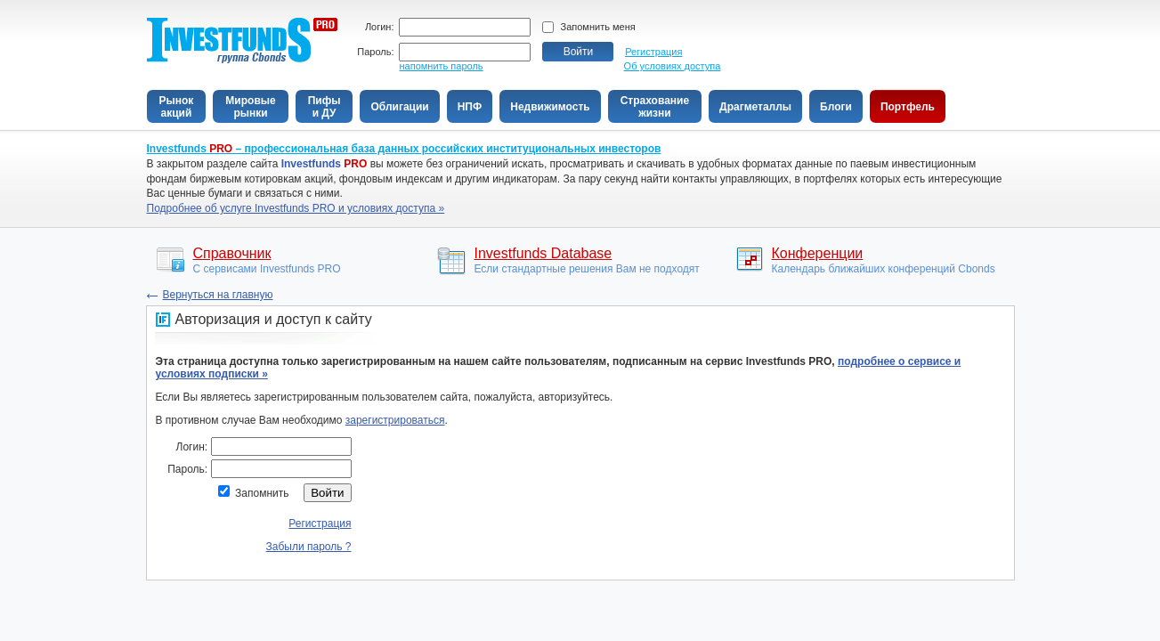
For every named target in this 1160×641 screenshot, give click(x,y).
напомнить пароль (441, 66)
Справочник (232, 253)
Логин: (379, 27)
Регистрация (653, 51)
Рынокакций (176, 106)
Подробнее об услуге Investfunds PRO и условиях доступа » (296, 208)
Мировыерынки (250, 106)
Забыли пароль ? (309, 546)
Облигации (399, 107)
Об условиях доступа (672, 66)
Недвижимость (549, 107)
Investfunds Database (543, 253)
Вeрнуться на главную (218, 294)
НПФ (470, 107)
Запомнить (261, 493)
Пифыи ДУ (324, 106)
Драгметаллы (755, 107)
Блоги (836, 107)
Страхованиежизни (655, 106)
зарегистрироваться (395, 420)
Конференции (818, 253)
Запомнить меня (598, 26)
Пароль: (375, 52)
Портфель (907, 107)
